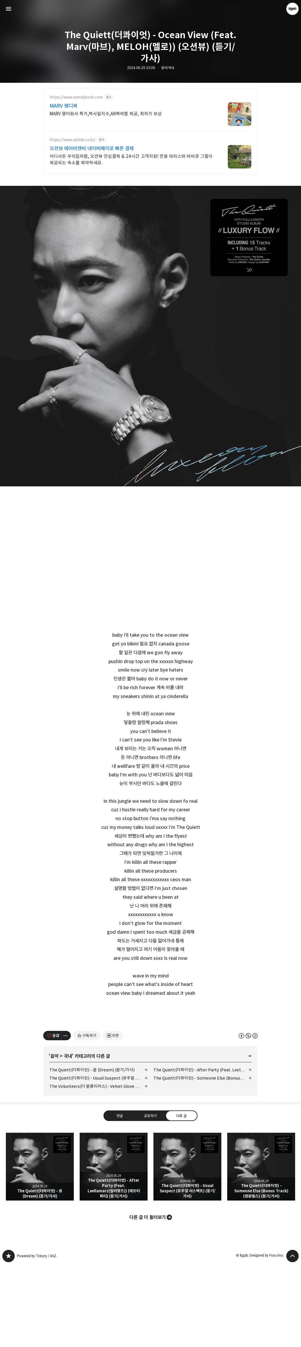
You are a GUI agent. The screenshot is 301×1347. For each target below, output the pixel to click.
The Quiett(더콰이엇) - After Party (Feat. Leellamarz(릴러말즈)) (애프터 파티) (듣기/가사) (202, 1152)
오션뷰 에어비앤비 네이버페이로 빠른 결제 (92, 148)
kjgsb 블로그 (8, 1338)
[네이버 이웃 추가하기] (113, 1117)
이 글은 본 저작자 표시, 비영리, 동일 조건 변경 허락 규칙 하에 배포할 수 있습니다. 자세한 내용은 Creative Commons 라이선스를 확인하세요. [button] (248, 1117)
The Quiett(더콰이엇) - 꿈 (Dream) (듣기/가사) (92, 1152)
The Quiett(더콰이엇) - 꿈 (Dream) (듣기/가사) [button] (40, 1249)
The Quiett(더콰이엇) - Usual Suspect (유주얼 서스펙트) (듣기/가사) (98, 1160)
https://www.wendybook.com (76, 97)
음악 (54, 1138)
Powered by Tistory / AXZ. (37, 1338)
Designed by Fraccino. (267, 1337)
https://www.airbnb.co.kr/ (73, 139)
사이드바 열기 (8, 9)
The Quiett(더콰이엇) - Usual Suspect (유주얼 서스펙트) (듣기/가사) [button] (187, 1249)
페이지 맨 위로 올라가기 (292, 1338)
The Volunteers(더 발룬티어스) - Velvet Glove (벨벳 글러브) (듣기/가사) (98, 1168)
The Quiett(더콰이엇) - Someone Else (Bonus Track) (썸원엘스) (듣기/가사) (202, 1160)
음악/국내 (167, 68)
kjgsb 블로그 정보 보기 (292, 9)
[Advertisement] (150, 1051)
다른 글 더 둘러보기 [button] (147, 1299)
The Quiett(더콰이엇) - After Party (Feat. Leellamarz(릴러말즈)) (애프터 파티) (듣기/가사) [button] (114, 1249)
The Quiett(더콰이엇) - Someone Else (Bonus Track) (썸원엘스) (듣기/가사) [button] (261, 1249)
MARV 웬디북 (63, 106)
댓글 (119, 1197)
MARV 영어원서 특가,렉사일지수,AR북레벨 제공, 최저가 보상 (106, 114)
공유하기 (150, 1197)
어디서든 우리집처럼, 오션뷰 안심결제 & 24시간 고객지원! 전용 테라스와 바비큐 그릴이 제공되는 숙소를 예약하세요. (131, 160)
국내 (68, 1138)
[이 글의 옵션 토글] (66, 1117)
